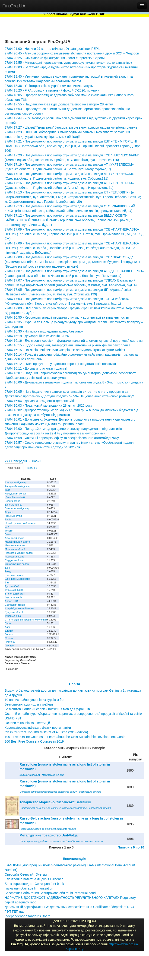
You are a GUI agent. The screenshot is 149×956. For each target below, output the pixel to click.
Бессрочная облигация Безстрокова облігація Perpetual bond (50, 893)
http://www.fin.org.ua (123, 944)
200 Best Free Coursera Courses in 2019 (34, 741)
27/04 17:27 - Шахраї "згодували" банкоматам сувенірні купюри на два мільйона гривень (71, 127)
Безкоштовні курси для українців (29, 704)
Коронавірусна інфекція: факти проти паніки (38, 727)
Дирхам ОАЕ (12, 586)
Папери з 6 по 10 (131, 847)
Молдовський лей (15, 549)
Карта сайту (75, 949)
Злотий (9, 630)
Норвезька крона (14, 556)
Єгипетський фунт (15, 593)
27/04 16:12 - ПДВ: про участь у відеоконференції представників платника (60, 364)
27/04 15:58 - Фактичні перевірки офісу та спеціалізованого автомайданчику (62, 438)
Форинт (9, 512)
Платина (10, 641)
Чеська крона (12, 501)
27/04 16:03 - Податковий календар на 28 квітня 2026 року (48, 405)
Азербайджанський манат (19, 608)
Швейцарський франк (17, 578)
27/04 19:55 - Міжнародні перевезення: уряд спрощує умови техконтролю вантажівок (68, 62)
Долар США (12, 601)
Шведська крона (14, 575)
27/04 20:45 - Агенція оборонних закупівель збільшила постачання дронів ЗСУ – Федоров (72, 53)
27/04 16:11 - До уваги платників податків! (36, 368)
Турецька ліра (13, 615)
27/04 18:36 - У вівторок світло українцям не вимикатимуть (49, 86)
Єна (7, 526)
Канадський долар (15, 493)
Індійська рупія (13, 515)
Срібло (9, 638)
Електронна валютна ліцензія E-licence (34, 879)
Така (7, 489)
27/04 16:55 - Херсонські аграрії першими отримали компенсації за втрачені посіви (67, 317)
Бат (7, 582)
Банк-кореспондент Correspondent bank (34, 884)
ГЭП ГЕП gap (15, 911)
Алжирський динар (15, 482)
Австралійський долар (17, 486)
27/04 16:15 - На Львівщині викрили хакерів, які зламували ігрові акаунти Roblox (65, 350)
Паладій (9, 645)
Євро (8, 623)
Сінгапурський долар (17, 564)
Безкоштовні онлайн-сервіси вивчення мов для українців (47, 709)
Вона (8, 534)
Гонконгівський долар (17, 508)
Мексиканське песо (16, 545)
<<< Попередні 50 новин (23, 461)
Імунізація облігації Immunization (29, 888)
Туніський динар (14, 590)
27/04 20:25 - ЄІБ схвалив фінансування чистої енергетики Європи (55, 58)
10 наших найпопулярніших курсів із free (35, 700)
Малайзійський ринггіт (17, 541)
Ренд (8, 571)
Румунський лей (14, 612)
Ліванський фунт (14, 538)
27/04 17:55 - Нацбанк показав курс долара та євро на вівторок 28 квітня (59, 104)
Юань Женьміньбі (15, 497)
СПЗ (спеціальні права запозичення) (26, 619)
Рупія (8, 519)
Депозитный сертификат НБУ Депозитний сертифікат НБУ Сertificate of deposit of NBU (69, 907)
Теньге (9, 530)
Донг (7, 567)
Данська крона (13, 504)
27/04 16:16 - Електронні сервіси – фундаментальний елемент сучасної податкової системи (74, 340)
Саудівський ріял (14, 560)
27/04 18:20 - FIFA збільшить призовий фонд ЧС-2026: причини (52, 90)
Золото (9, 634)
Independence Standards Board (28, 916)
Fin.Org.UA (13, 5)
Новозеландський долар (19, 552)
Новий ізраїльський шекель (20, 523)
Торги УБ (32, 467)
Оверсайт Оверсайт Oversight (27, 874)
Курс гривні (14, 467)
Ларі (7, 627)
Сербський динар (15, 604)
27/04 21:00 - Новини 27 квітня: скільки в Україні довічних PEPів (52, 49)
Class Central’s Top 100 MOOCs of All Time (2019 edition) (46, 732)
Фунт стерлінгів (13, 597)
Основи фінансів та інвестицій (27, 723)
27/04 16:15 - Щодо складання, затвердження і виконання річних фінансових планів (67, 345)
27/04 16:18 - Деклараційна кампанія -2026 (37, 336)
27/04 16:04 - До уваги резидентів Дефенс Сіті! (40, 401)
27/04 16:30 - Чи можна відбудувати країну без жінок (44, 331)
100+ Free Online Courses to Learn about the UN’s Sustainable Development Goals (65, 737)
